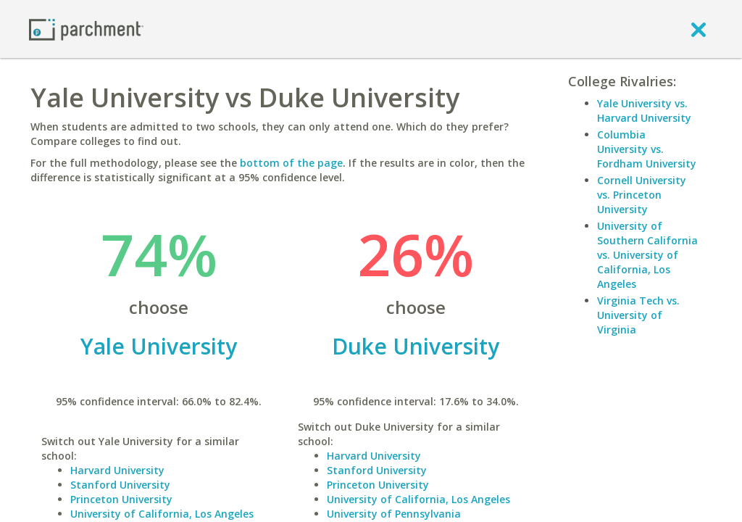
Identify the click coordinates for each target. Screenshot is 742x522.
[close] (698, 29)
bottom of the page (291, 163)
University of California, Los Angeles (162, 514)
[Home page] (86, 29)
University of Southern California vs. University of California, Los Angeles (647, 255)
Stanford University (120, 485)
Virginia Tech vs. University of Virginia (638, 315)
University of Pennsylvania (394, 514)
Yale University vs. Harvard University (644, 110)
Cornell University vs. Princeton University (641, 194)
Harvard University (117, 470)
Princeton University (121, 499)
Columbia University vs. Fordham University (646, 149)
